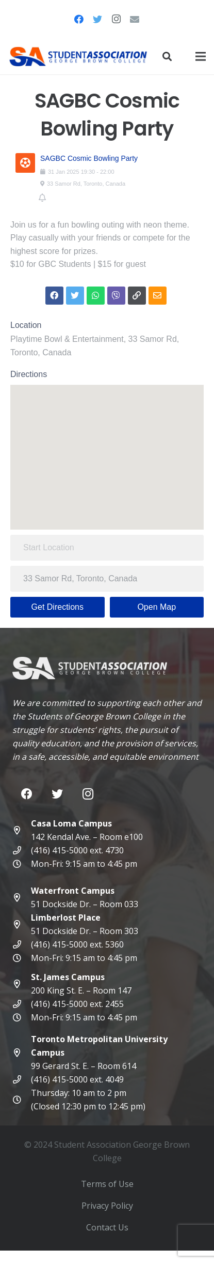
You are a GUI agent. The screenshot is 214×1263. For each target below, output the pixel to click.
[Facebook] (79, 19)
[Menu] (200, 56)
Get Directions (57, 607)
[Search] (167, 56)
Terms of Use (107, 1184)
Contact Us (107, 1227)
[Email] (134, 19)
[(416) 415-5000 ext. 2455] (21, 1004)
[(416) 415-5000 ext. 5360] (21, 944)
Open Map (156, 607)
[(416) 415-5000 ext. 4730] (21, 850)
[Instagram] (116, 19)
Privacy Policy (107, 1205)
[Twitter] (97, 19)
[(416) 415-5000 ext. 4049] (21, 1079)
